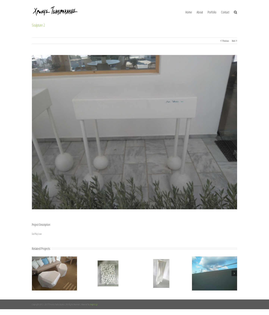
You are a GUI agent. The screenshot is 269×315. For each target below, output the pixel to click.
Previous (225, 40)
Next (233, 40)
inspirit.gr (94, 304)
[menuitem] (191, 11)
